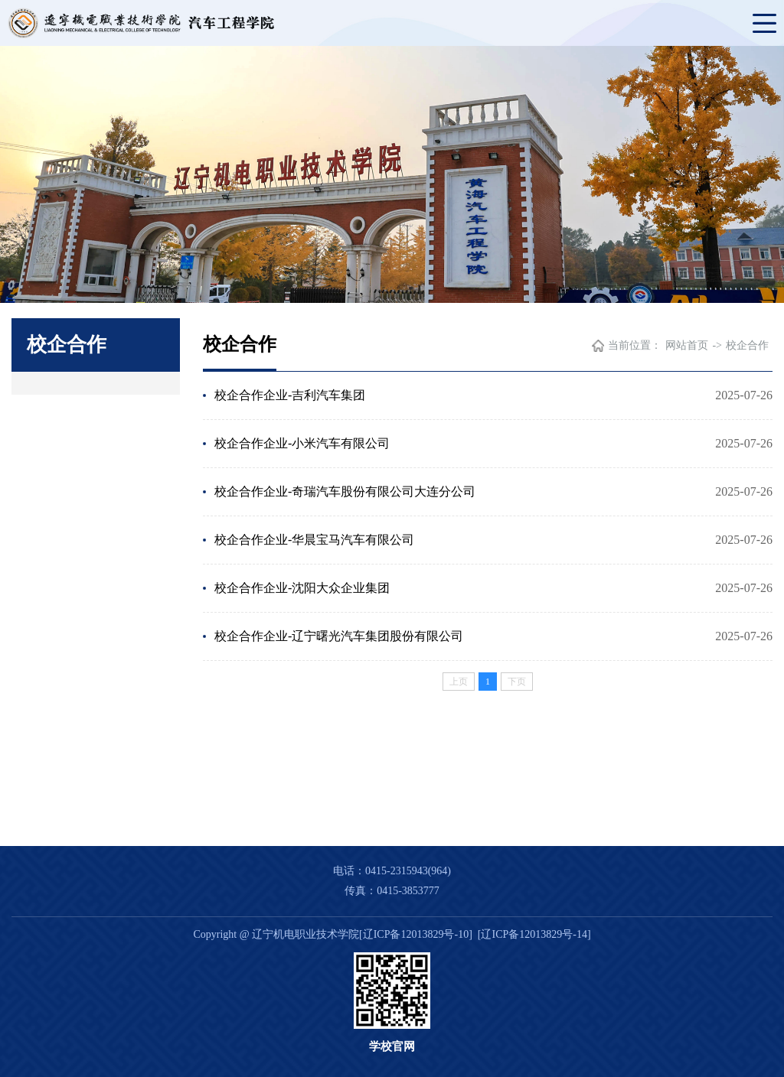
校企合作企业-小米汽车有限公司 (302, 443)
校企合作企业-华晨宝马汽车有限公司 (314, 539)
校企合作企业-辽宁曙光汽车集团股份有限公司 (338, 636)
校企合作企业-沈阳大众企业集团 (302, 587)
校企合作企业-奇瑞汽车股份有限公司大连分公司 (344, 491)
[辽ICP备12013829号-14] (534, 934)
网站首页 (686, 345)
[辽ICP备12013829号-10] (415, 934)
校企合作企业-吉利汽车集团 (289, 395)
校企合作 (747, 345)
